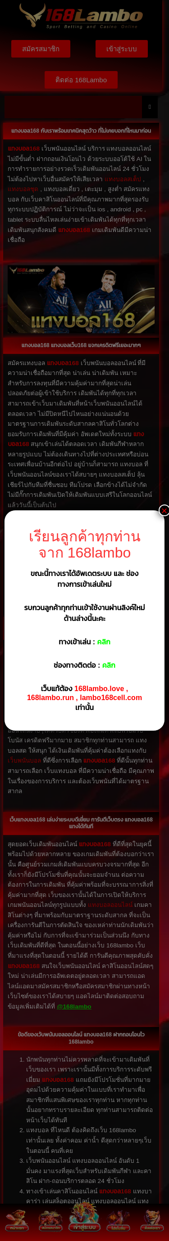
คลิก (103, 642)
